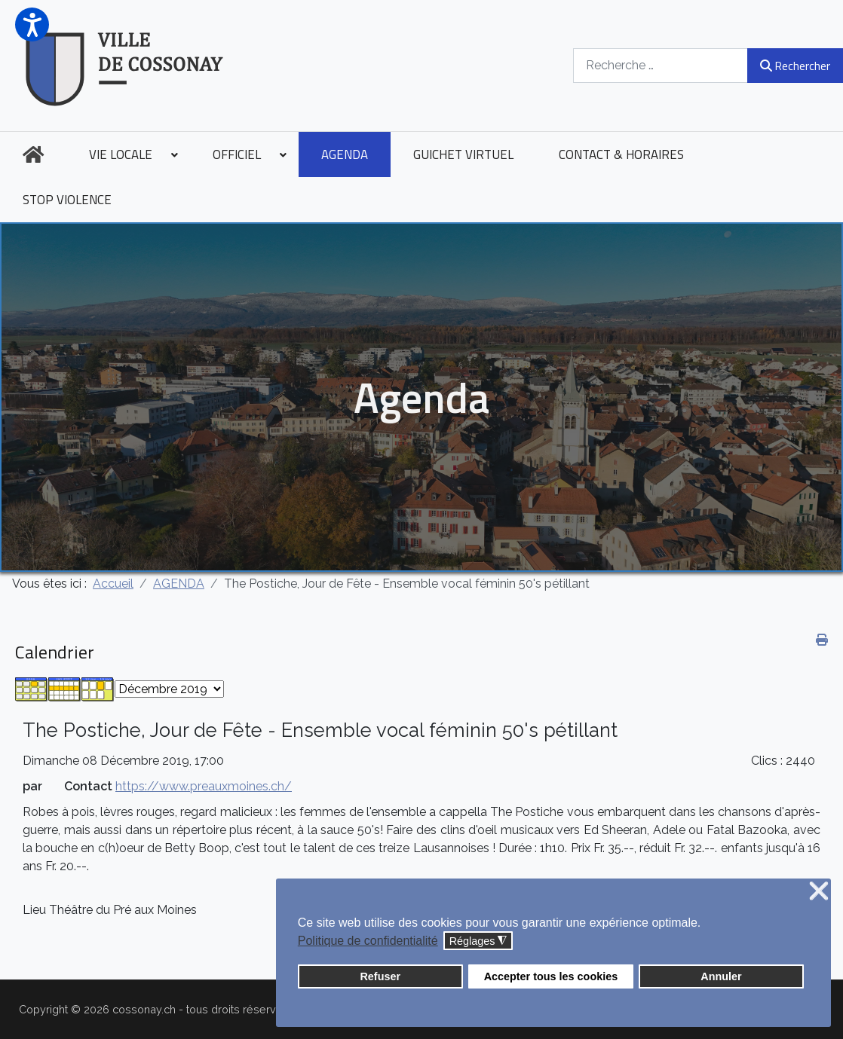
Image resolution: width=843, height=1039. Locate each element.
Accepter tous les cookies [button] (551, 976)
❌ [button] (818, 891)
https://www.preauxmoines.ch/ (203, 786)
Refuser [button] (380, 976)
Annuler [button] (720, 976)
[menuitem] (33, 154)
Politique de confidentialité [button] (368, 940)
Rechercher (795, 66)
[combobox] (660, 65)
